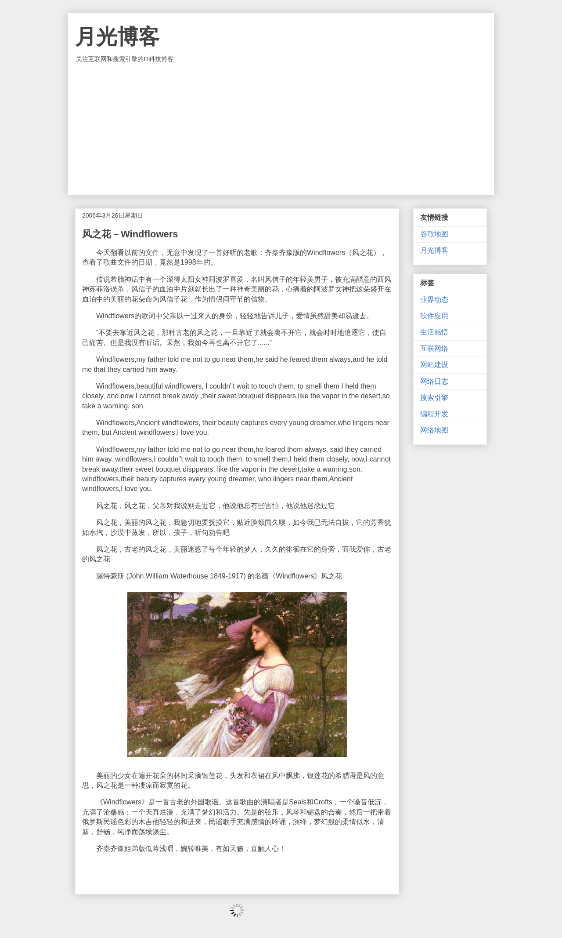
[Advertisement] (281, 129)
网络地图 (434, 430)
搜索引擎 (434, 397)
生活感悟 (434, 332)
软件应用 (434, 316)
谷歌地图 (434, 234)
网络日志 (434, 381)
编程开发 (434, 414)
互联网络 (434, 348)
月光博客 (117, 36)
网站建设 (434, 364)
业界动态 (434, 299)
